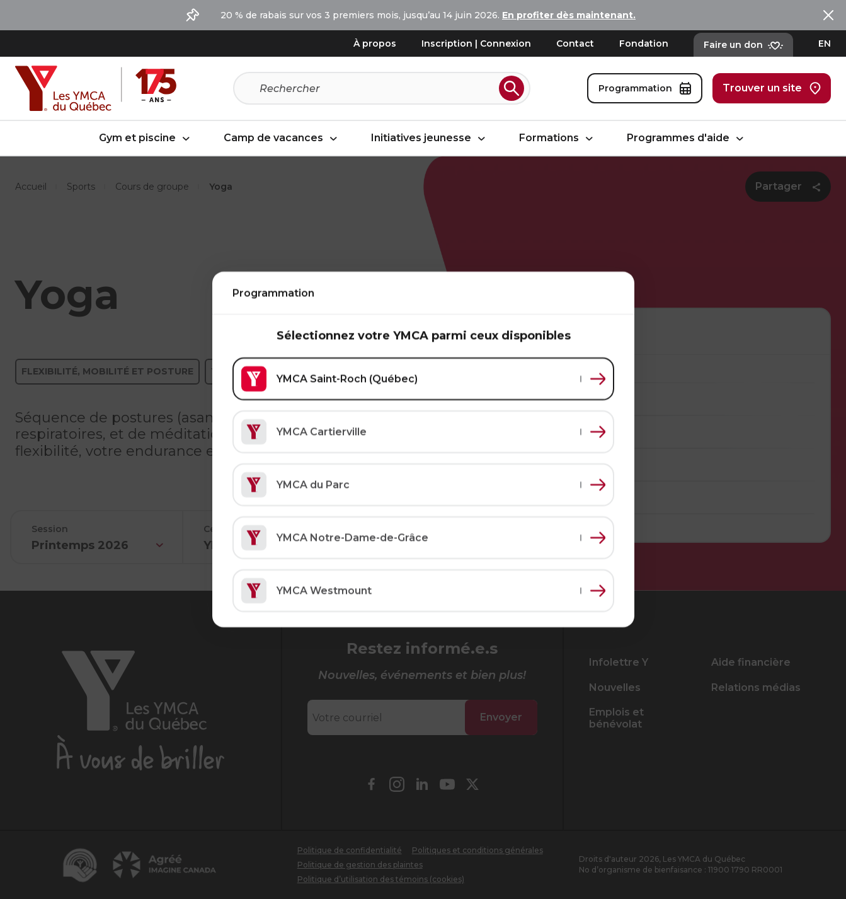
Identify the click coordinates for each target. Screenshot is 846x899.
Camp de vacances (282, 138)
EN (824, 43)
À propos (374, 43)
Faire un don (743, 45)
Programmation (644, 88)
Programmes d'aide (687, 138)
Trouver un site (772, 88)
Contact (575, 43)
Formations (558, 138)
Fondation (643, 43)
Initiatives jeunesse (430, 138)
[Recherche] (376, 88)
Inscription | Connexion (476, 43)
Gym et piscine (146, 138)
